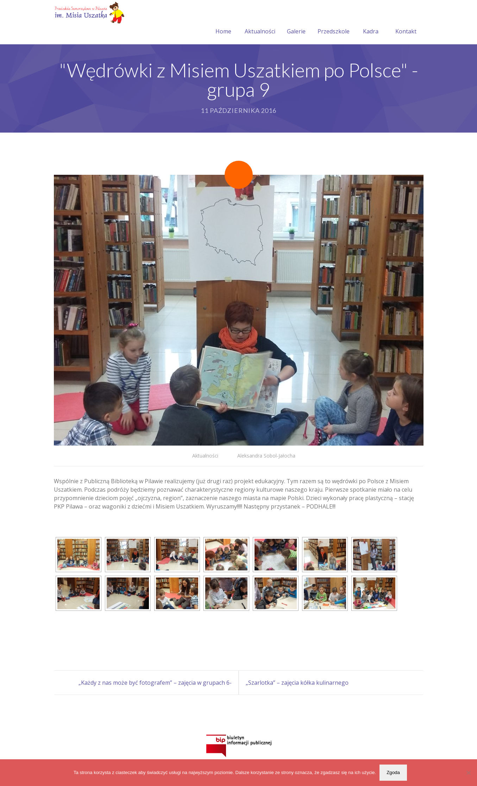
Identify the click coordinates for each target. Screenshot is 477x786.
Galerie (296, 23)
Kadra (370, 23)
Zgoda (393, 772)
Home (223, 23)
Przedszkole (334, 23)
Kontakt (405, 23)
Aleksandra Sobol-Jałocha (266, 455)
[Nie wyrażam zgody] (468, 772)
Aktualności (260, 23)
